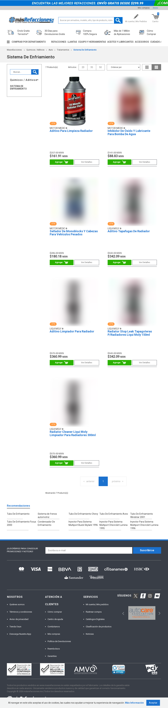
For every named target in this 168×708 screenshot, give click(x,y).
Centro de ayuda (55, 619)
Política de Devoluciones (59, 641)
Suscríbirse (147, 550)
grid (156, 67)
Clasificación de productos (98, 626)
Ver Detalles (86, 162)
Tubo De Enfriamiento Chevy (83, 514)
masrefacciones (14, 50)
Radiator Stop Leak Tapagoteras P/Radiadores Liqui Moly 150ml (130, 333)
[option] (141, 613)
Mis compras (144, 8)
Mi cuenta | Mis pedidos (97, 604)
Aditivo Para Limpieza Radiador (71, 131)
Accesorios (142, 42)
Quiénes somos (17, 604)
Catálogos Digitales (95, 619)
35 (91, 67)
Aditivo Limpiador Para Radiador (72, 331)
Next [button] (159, 613)
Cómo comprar (55, 612)
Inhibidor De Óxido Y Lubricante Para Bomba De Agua (129, 132)
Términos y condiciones (21, 612)
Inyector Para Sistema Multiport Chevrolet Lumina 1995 (113, 525)
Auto (51, 50)
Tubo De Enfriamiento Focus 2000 (21, 523)
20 (83, 67)
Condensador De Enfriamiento (46, 523)
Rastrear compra (94, 612)
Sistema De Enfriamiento (85, 50)
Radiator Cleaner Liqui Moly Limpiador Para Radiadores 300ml (73, 433)
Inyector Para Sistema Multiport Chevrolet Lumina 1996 (144, 525)
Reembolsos (54, 648)
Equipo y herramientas (92, 42)
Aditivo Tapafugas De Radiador (129, 231)
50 (100, 67)
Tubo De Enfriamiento (18, 514)
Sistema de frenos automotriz (47, 515)
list (147, 67)
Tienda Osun (15, 626)
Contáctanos (54, 626)
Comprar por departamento (29, 42)
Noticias (90, 634)
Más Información (134, 702)
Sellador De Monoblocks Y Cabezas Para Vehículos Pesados (74, 232)
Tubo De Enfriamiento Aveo (113, 514)
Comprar (62, 162)
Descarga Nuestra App (20, 634)
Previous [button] (122, 613)
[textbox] (90, 20)
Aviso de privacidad (19, 619)
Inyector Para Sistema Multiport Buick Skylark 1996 (83, 523)
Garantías (52, 656)
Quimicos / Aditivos (35, 50)
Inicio (155, 8)
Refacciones (58, 42)
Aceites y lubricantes (120, 42)
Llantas (72, 42)
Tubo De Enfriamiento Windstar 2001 (141, 515)
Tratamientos (63, 50)
